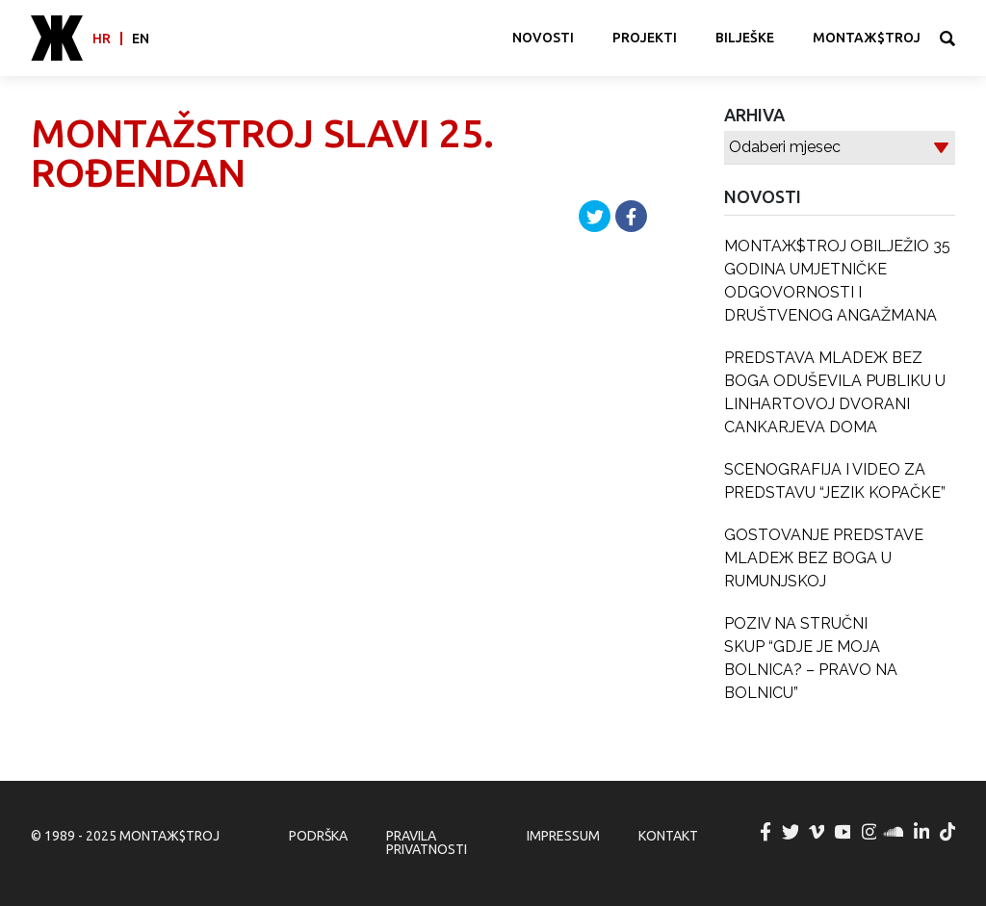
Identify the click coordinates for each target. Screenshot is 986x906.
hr (101, 38)
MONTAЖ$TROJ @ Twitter (791, 831)
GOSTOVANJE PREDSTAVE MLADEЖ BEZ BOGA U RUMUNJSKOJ (823, 558)
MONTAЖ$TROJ (867, 37)
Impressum (563, 835)
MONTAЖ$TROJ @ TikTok (948, 831)
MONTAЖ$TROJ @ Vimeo (817, 831)
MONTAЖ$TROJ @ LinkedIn (922, 831)
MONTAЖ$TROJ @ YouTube (843, 831)
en (140, 38)
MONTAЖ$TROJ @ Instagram (869, 831)
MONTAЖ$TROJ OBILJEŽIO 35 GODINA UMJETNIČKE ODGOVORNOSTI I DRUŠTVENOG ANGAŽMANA (837, 280)
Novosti (543, 37)
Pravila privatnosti (426, 842)
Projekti (644, 37)
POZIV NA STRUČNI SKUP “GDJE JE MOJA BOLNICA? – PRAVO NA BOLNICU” (810, 658)
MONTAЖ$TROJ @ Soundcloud (895, 831)
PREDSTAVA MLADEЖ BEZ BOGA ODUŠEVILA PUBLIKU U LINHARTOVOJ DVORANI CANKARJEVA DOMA (835, 392)
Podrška (318, 835)
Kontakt (668, 835)
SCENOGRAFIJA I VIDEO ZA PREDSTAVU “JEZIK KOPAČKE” (835, 481)
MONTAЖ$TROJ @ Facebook (765, 831)
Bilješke (744, 37)
